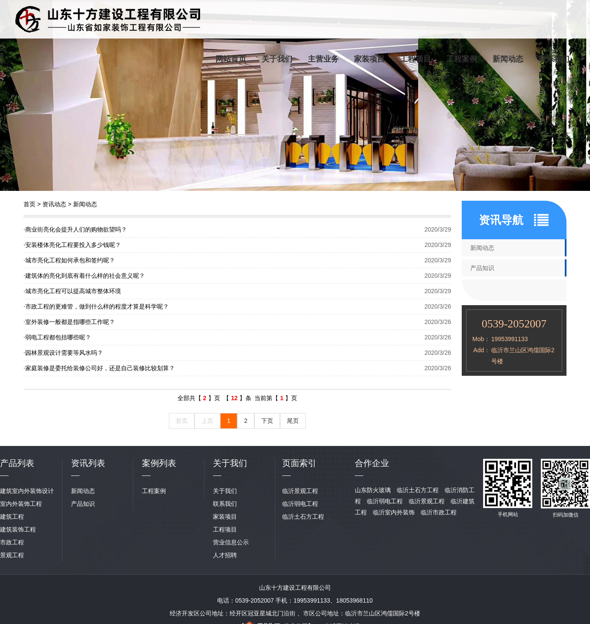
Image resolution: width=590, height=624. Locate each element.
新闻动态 (508, 59)
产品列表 (17, 463)
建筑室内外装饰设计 (27, 490)
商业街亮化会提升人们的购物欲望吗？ (75, 229)
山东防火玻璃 (373, 490)
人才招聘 (225, 555)
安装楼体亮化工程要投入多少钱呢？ (72, 244)
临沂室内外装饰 (394, 512)
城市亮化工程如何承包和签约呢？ (69, 260)
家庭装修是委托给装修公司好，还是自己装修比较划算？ (99, 368)
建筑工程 (12, 516)
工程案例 (461, 59)
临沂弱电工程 (300, 503)
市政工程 (12, 542)
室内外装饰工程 (21, 503)
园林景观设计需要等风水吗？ (63, 352)
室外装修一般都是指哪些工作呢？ (69, 321)
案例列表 (159, 463)
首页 (29, 204)
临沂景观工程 (300, 490)
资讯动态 (54, 204)
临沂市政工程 (439, 512)
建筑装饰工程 (18, 529)
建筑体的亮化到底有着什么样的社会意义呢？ (84, 275)
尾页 (293, 420)
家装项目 (369, 59)
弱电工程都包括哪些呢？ (57, 337)
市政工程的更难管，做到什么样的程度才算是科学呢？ (96, 306)
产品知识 (482, 267)
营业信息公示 (231, 542)
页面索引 (299, 463)
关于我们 (277, 59)
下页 (267, 420)
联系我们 (554, 59)
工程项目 (415, 59)
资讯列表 (88, 463)
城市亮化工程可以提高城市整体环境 (72, 291)
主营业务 (323, 59)
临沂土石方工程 (303, 516)
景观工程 (12, 555)
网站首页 (230, 59)
